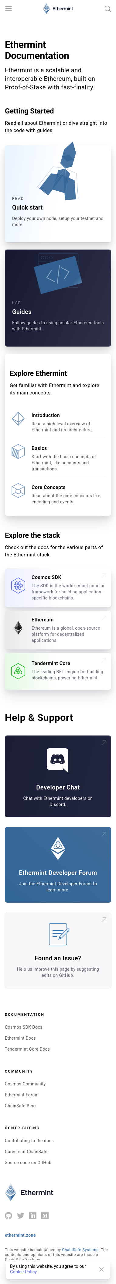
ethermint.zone (20, 1235)
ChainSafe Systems (80, 1249)
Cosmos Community (25, 1083)
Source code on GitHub (28, 1162)
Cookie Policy (23, 1272)
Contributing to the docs (29, 1140)
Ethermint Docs (20, 1038)
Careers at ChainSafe (26, 1151)
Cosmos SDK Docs (24, 1027)
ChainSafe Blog (20, 1105)
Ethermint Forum (22, 1094)
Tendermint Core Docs (27, 1049)
